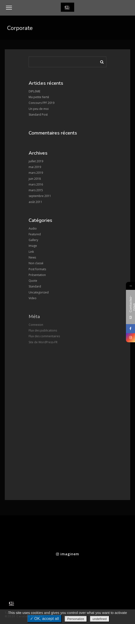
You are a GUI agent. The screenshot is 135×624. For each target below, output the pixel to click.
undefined (100, 619)
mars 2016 (36, 184)
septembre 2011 (40, 196)
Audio (33, 228)
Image (33, 246)
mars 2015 (36, 190)
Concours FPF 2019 (41, 103)
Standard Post (38, 114)
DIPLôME (34, 91)
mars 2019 (36, 173)
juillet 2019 (36, 161)
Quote (33, 281)
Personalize (75, 619)
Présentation (37, 275)
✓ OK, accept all (44, 619)
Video (32, 298)
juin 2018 (35, 179)
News (32, 257)
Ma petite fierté (39, 97)
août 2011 (35, 202)
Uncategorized (39, 292)
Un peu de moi (39, 109)
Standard (35, 286)
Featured (35, 234)
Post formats (37, 269)
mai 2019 (35, 167)
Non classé (36, 263)
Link (31, 252)
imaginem (67, 554)
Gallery (33, 240)
